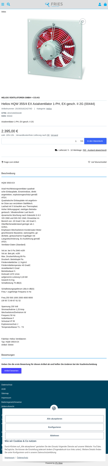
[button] (99, 4)
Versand (54, 135)
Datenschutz (22, 457)
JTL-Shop (58, 463)
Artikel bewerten (11, 371)
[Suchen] (8, 4)
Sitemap (5, 393)
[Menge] (40, 141)
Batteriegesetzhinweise (11, 402)
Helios (49, 109)
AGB (3, 389)
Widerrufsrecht (7, 406)
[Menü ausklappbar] (2, 4)
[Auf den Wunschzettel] (83, 22)
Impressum (9, 457)
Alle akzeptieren (54, 418)
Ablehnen (54, 435)
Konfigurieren (54, 427)
